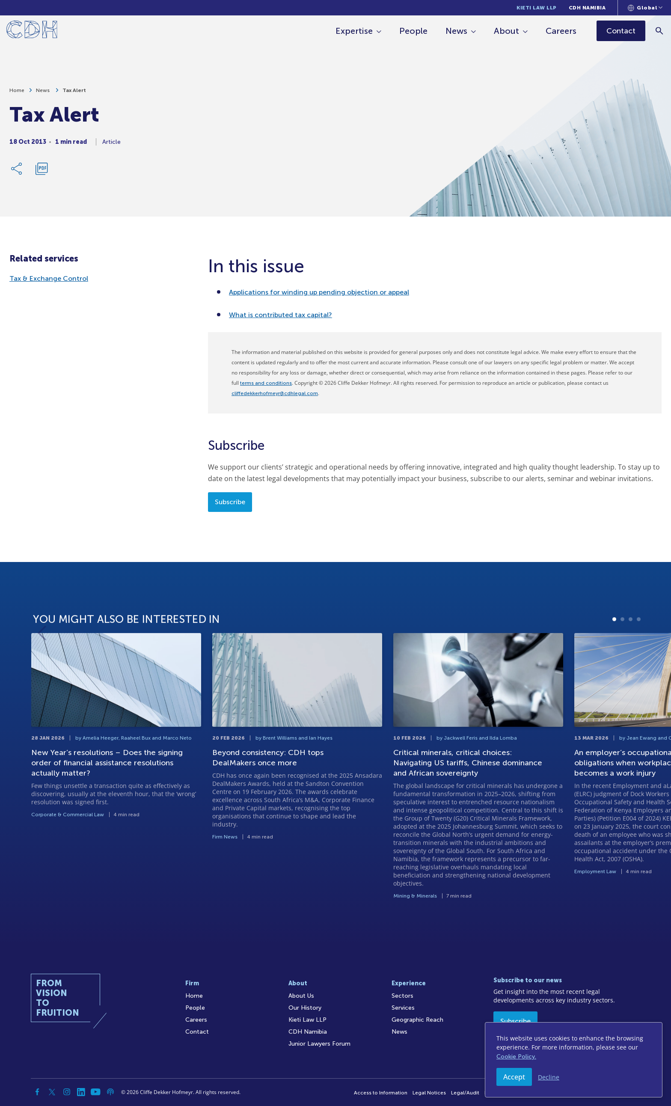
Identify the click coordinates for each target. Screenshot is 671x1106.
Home (16, 90)
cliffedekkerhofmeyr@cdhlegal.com (275, 393)
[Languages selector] (645, 7)
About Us (301, 995)
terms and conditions (266, 383)
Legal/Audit (465, 1093)
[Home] (31, 31)
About (507, 31)
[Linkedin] (81, 1092)
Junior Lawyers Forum (319, 1043)
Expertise (355, 31)
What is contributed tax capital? (280, 315)
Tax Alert (74, 90)
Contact (197, 1031)
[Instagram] (67, 1092)
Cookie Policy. (516, 1056)
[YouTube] (96, 1092)
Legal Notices (429, 1093)
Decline (548, 1077)
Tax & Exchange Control (48, 278)
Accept (514, 1077)
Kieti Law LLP (537, 8)
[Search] (660, 30)
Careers (562, 31)
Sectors (402, 995)
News (458, 31)
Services (403, 1007)
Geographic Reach (417, 1019)
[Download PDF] (41, 168)
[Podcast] (110, 1092)
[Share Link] (17, 168)
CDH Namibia (587, 8)
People (415, 31)
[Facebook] (38, 1092)
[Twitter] (52, 1092)
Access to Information (380, 1093)
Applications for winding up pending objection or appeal (319, 292)
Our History (304, 1007)
